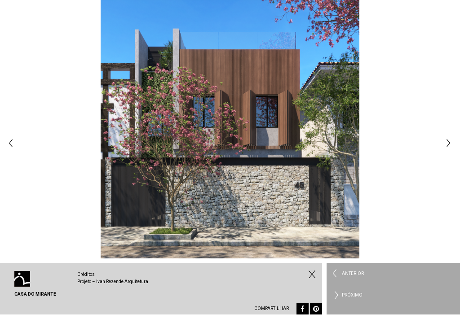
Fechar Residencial (310, 274)
